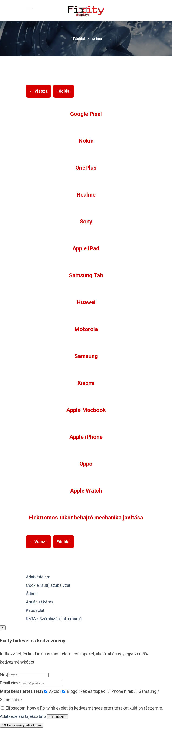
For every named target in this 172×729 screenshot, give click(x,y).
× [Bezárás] (3, 627)
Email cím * (10, 683)
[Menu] (29, 9)
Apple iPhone (86, 437)
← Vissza (38, 91)
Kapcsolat (35, 610)
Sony (86, 221)
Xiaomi (86, 383)
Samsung (86, 356)
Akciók (52, 691)
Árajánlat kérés (39, 602)
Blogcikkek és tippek (83, 691)
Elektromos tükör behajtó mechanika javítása (86, 517)
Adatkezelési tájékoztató (23, 716)
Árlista (32, 593)
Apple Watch (86, 490)
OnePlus (86, 168)
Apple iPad (86, 248)
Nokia (86, 141)
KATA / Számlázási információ (54, 618)
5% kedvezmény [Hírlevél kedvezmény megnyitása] (21, 725)
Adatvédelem (38, 576)
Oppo (86, 464)
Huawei (86, 302)
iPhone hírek (119, 691)
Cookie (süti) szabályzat (48, 585)
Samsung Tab (86, 275)
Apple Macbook (86, 410)
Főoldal (63, 91)
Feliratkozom (57, 717)
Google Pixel (86, 114)
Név (3, 674)
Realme (86, 194)
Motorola (86, 329)
